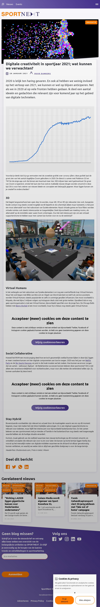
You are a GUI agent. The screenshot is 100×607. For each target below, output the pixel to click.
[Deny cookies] (85, 600)
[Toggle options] (75, 592)
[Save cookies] (64, 600)
